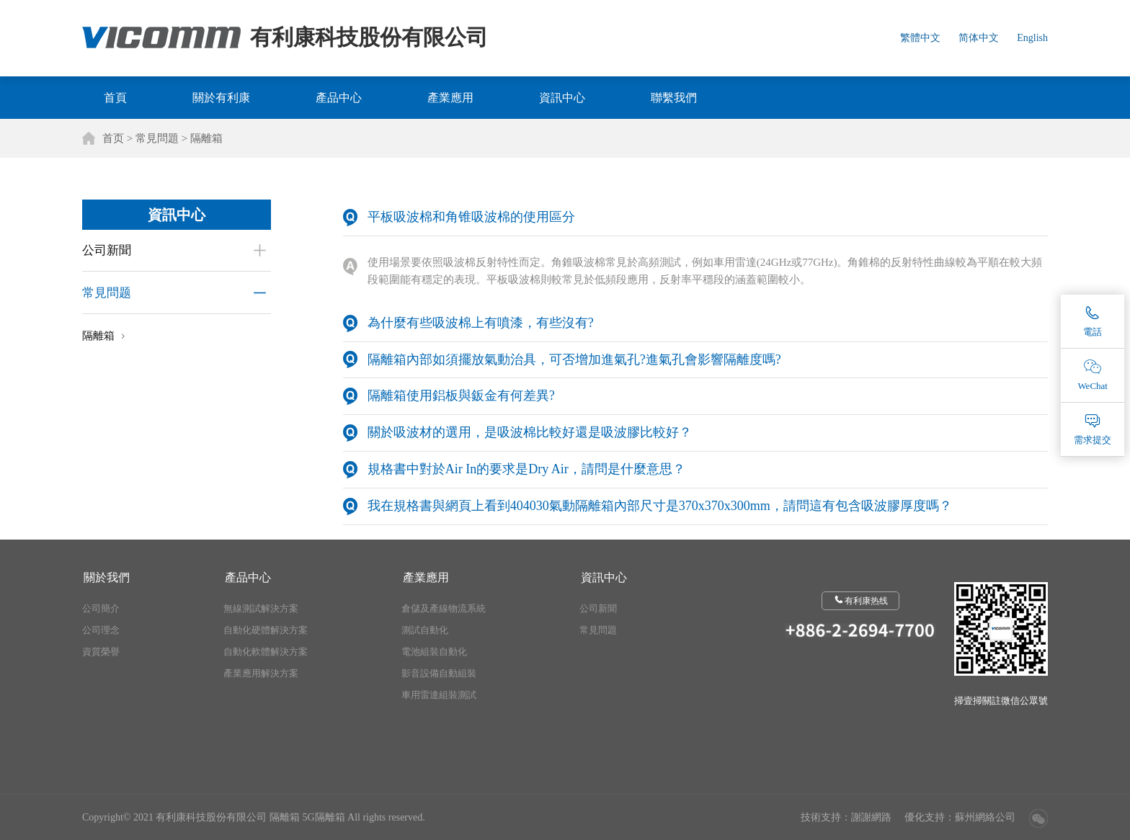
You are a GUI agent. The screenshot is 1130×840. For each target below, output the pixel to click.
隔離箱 (206, 138)
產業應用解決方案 (260, 673)
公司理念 (101, 630)
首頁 (115, 97)
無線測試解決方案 (260, 608)
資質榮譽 (101, 651)
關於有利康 (221, 97)
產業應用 (450, 97)
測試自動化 (424, 630)
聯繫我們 (674, 97)
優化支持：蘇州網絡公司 (959, 817)
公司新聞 (106, 250)
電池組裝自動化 (434, 651)
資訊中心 (562, 97)
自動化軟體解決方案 (265, 651)
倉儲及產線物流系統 (443, 608)
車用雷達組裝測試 (438, 694)
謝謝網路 (871, 817)
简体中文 (978, 37)
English (1032, 37)
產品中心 (339, 97)
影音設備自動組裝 (438, 673)
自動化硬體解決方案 (265, 630)
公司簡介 (101, 608)
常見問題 (157, 138)
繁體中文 (920, 37)
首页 (113, 138)
